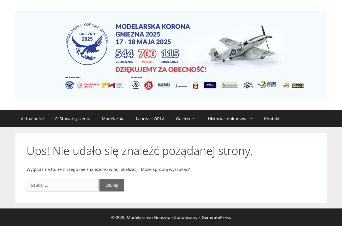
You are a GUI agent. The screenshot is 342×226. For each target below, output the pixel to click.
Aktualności (32, 118)
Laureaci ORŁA (150, 118)
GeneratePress (216, 217)
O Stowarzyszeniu (72, 118)
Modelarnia (113, 118)
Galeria (189, 118)
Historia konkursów (233, 118)
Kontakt (272, 118)
